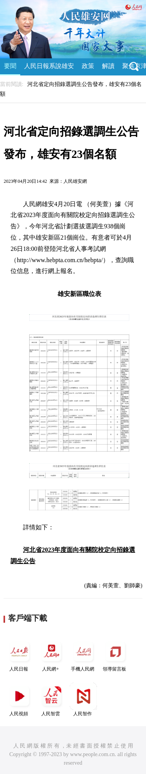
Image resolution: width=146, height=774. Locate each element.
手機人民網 (83, 655)
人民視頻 (19, 699)
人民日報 (19, 655)
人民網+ (51, 655)
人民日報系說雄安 (49, 66)
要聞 (10, 66)
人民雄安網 (75, 181)
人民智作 (83, 699)
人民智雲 (51, 699)
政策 (88, 66)
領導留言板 (115, 655)
